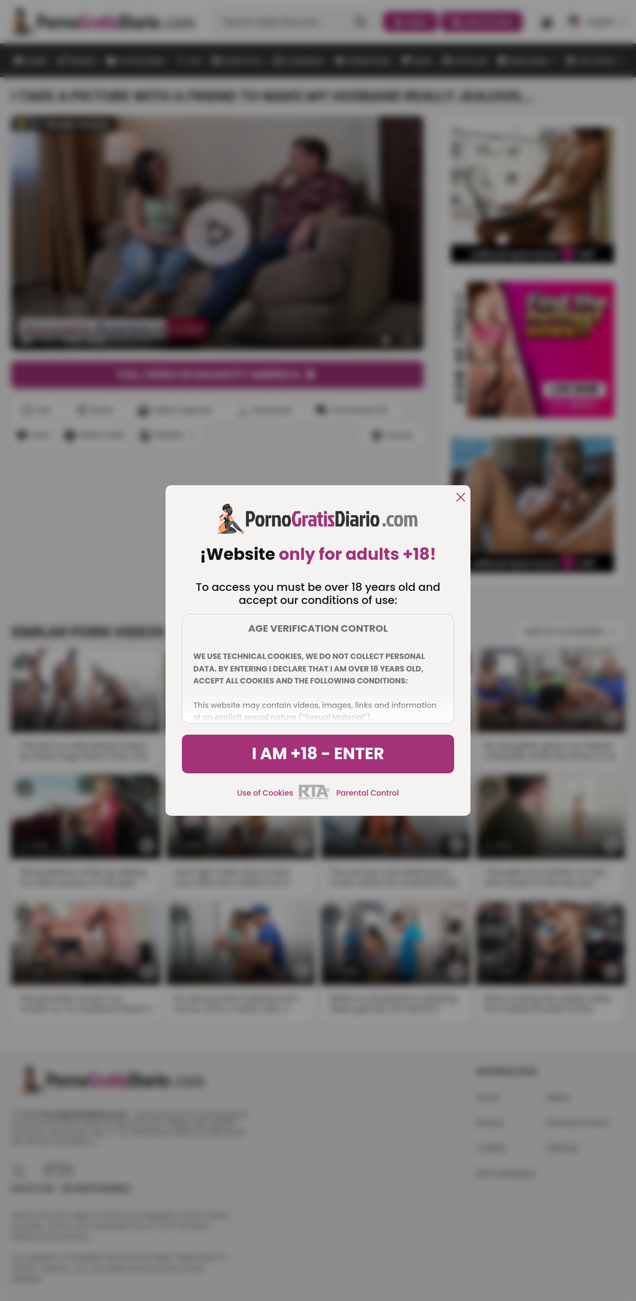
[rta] (314, 797)
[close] (460, 498)
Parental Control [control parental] (367, 792)
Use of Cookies (265, 792)
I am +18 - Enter (318, 753)
